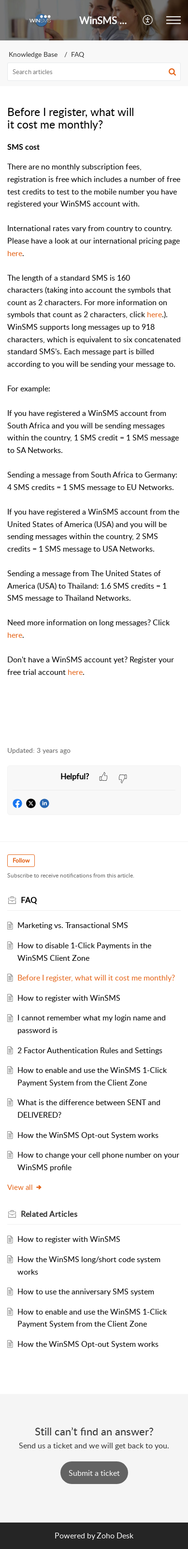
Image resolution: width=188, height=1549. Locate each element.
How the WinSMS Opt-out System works (88, 1135)
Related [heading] (49, 1214)
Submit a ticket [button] (94, 1473)
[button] (148, 20)
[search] (94, 72)
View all (25, 1187)
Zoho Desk (115, 1535)
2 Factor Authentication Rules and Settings (89, 1050)
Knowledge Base (33, 54)
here (14, 253)
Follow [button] (21, 860)
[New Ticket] (94, 1473)
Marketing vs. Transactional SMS (72, 925)
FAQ (77, 54)
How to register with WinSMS (68, 998)
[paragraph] (94, 439)
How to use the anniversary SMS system (85, 1291)
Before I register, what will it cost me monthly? (96, 977)
